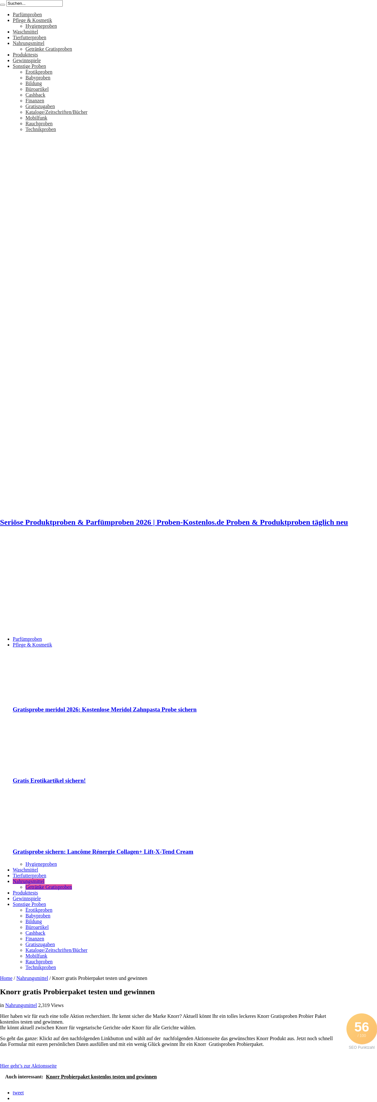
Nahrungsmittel (29, 43)
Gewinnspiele (27, 60)
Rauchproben (39, 123)
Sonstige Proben (29, 66)
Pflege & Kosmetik (32, 20)
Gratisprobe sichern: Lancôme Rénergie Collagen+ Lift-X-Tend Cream (103, 851)
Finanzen (34, 100)
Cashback (35, 95)
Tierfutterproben (29, 37)
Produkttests (25, 54)
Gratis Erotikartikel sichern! (49, 780)
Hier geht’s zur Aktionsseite (28, 1066)
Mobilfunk (36, 117)
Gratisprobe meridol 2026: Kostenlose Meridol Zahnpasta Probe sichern (105, 709)
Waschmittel (25, 31)
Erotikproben (38, 72)
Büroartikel (37, 89)
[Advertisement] (188, 586)
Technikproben (40, 129)
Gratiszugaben (40, 106)
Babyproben (37, 77)
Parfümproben (27, 14)
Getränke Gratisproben (48, 49)
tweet (18, 1092)
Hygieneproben (41, 26)
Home (6, 978)
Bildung (33, 83)
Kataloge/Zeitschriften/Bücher (56, 112)
